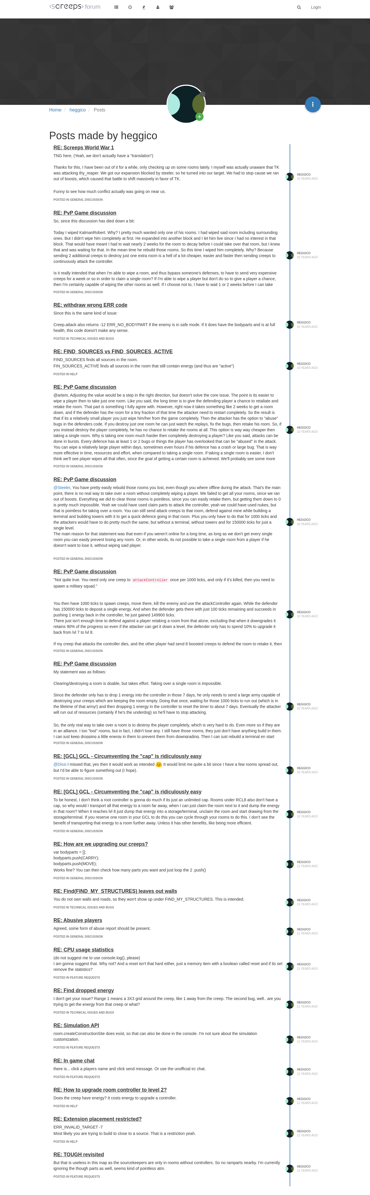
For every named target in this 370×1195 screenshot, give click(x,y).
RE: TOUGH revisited (78, 1154)
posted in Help (65, 374)
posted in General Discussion (78, 199)
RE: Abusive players (77, 920)
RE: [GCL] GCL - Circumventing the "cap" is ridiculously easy (127, 756)
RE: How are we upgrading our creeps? (100, 844)
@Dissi (59, 764)
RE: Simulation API (76, 1025)
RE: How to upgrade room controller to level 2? (110, 1090)
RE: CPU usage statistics (83, 950)
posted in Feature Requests (76, 977)
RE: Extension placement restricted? (97, 1119)
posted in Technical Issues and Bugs (83, 338)
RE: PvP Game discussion (84, 213)
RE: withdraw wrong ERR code (90, 305)
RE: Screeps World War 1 (83, 147)
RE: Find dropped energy (83, 990)
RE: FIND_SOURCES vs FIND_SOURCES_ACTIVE (113, 351)
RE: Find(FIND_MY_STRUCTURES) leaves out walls (115, 891)
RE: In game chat (74, 1061)
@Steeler (61, 487)
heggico (303, 174)
